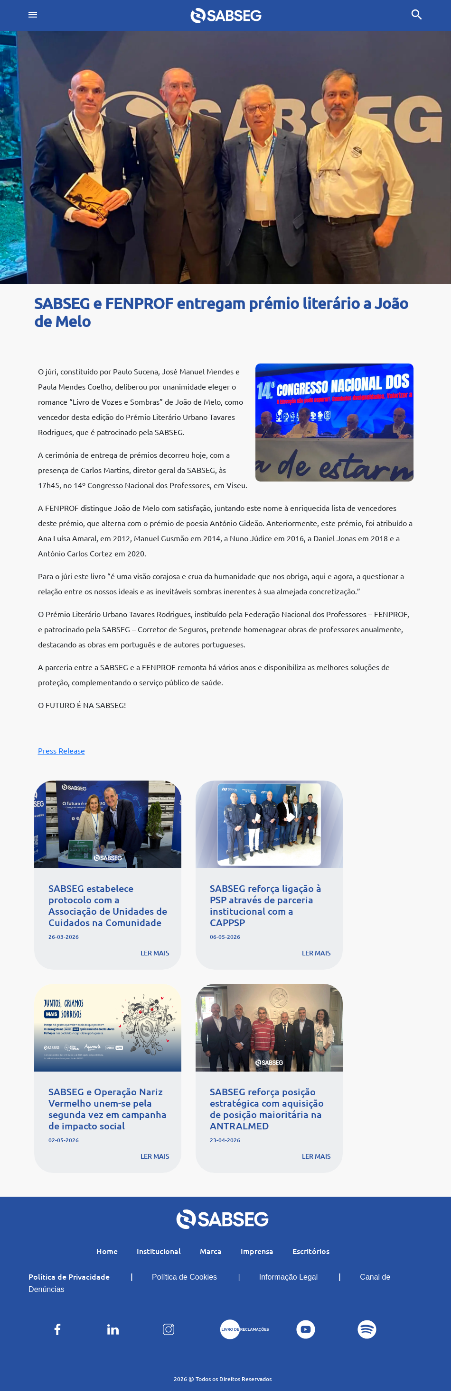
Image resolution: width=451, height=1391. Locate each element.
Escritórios (310, 1251)
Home (107, 1251)
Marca (211, 1251)
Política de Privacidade (69, 1276)
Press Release (61, 750)
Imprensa (257, 1251)
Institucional (159, 1251)
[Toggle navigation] (33, 15)
